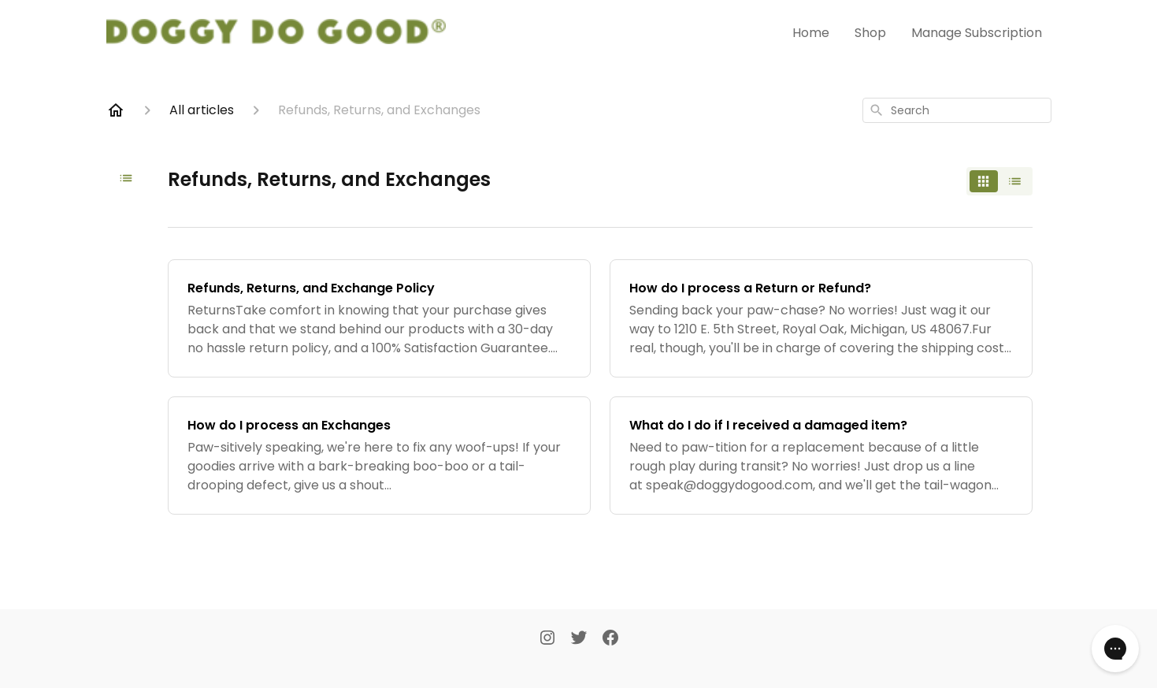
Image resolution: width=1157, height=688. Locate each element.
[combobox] (956, 110)
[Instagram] (547, 639)
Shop (870, 33)
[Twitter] (578, 639)
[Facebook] (610, 639)
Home (810, 33)
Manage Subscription (976, 33)
